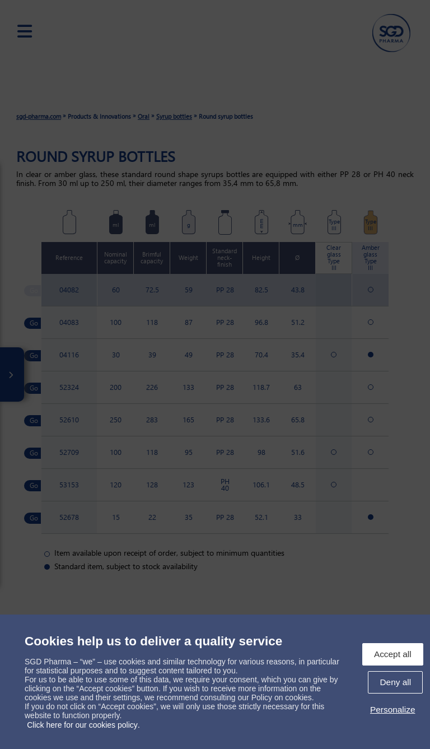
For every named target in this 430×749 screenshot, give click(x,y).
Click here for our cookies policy (82, 724)
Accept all (393, 654)
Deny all (395, 682)
